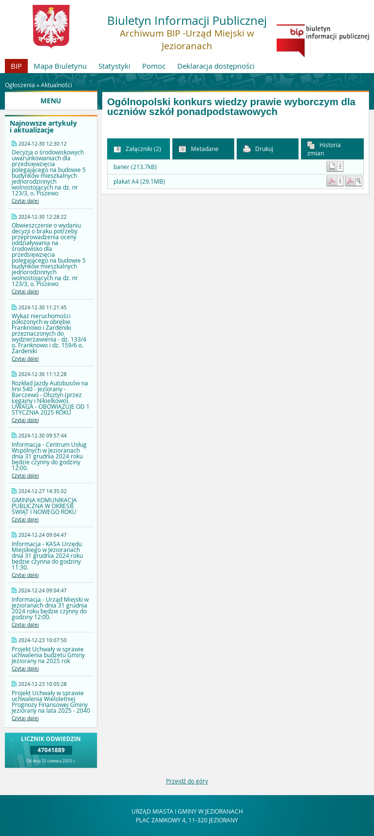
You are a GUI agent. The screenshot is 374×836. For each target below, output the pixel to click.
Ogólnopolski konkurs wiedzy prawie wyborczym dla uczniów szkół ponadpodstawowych (231, 107)
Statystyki (114, 66)
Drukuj (258, 149)
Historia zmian (324, 149)
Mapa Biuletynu (60, 66)
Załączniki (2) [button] (137, 149)
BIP (16, 66)
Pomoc (154, 66)
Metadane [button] (199, 149)
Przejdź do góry (187, 781)
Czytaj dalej (25, 201)
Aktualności (56, 85)
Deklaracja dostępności (216, 66)
